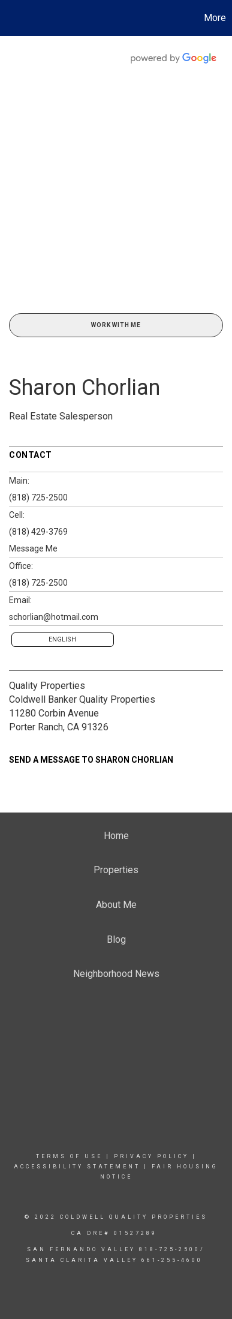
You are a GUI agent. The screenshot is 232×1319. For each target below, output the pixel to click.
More (215, 17)
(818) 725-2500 (38, 497)
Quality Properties (47, 685)
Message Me (33, 548)
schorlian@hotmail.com (53, 617)
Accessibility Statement (77, 1167)
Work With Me (116, 325)
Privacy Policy (151, 1156)
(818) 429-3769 (38, 531)
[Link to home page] (11, 18)
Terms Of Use (69, 1156)
